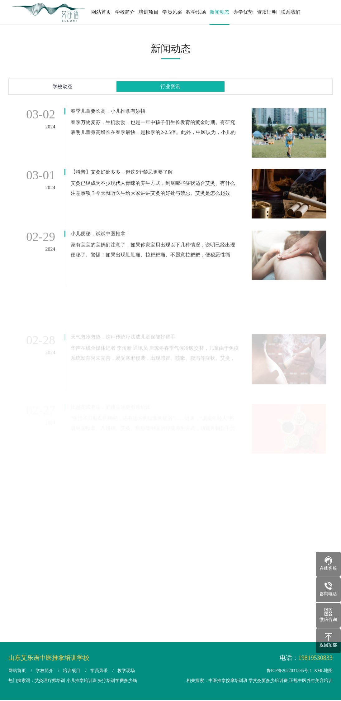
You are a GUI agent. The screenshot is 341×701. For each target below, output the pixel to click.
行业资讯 (170, 88)
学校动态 (63, 88)
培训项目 (149, 12)
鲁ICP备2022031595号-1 (289, 670)
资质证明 (267, 12)
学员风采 (172, 12)
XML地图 (323, 670)
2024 (50, 129)
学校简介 (125, 12)
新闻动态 (220, 12)
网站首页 (101, 12)
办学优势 (243, 12)
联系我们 (291, 12)
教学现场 (196, 12)
